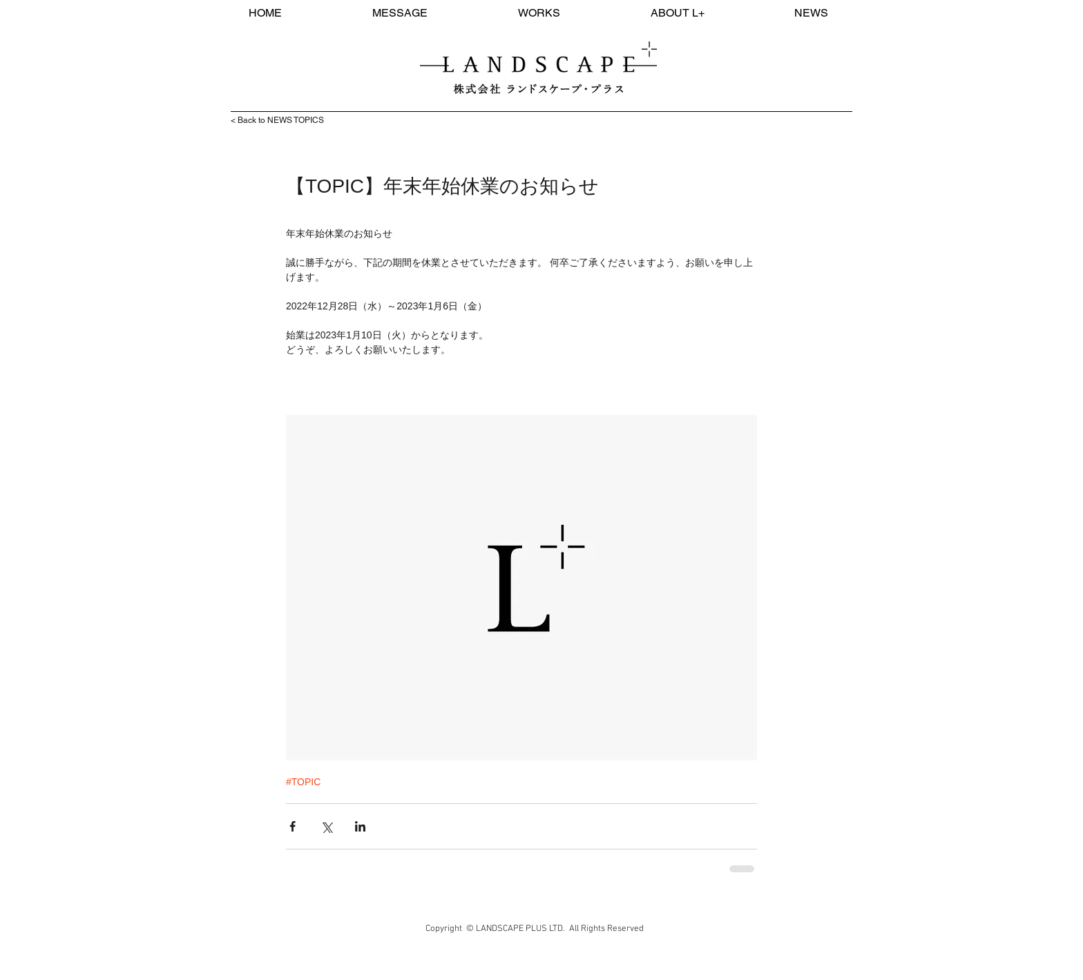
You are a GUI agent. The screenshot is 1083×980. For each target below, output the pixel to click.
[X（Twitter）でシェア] (326, 826)
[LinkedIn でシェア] (360, 826)
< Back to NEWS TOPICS (277, 120)
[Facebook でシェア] (292, 826)
